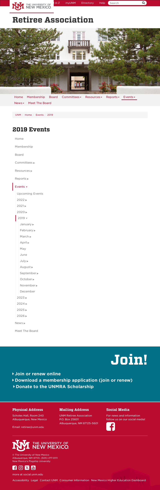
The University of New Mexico (32, 6)
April (23, 242)
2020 (21, 212)
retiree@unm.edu (32, 427)
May (23, 248)
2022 (21, 200)
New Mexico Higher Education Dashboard (118, 480)
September (28, 273)
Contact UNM (49, 480)
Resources (93, 97)
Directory (87, 3)
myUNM (71, 3)
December (27, 291)
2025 (21, 310)
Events (129, 97)
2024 (21, 303)
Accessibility (20, 480)
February (26, 230)
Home (18, 97)
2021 (20, 206)
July (23, 261)
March (24, 236)
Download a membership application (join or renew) (74, 380)
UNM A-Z (54, 3)
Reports (112, 97)
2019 (50, 114)
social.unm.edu (33, 474)
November (27, 285)
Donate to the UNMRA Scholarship (55, 386)
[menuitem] (18, 97)
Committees (71, 97)
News (19, 103)
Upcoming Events (30, 193)
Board (53, 97)
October (26, 279)
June (23, 254)
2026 (21, 316)
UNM (18, 114)
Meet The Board (39, 103)
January (26, 224)
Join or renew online (38, 373)
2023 (21, 297)
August (25, 267)
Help (102, 3)
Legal (34, 480)
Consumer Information (74, 480)
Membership (36, 97)
